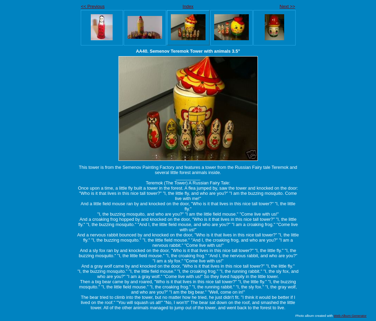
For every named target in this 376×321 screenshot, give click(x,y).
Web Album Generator (350, 316)
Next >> (287, 6)
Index (188, 6)
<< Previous (93, 6)
